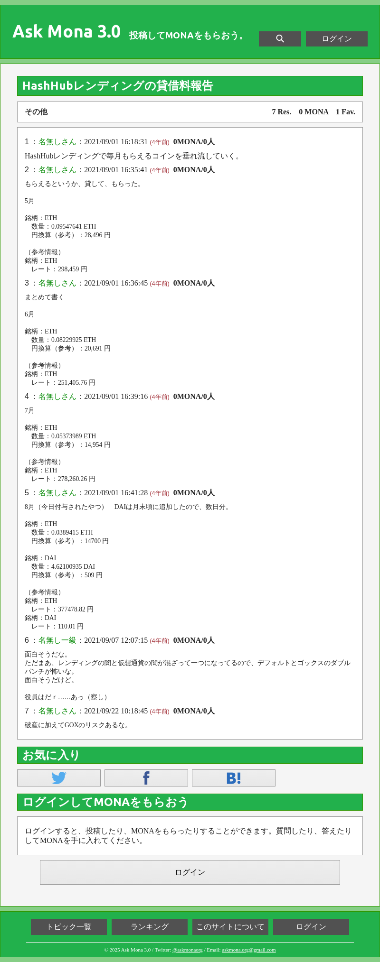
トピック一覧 (69, 927)
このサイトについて (230, 927)
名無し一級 (57, 640)
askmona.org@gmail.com (249, 950)
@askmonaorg (187, 950)
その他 (36, 112)
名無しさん (57, 142)
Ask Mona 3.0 (66, 31)
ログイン (337, 39)
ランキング (150, 927)
